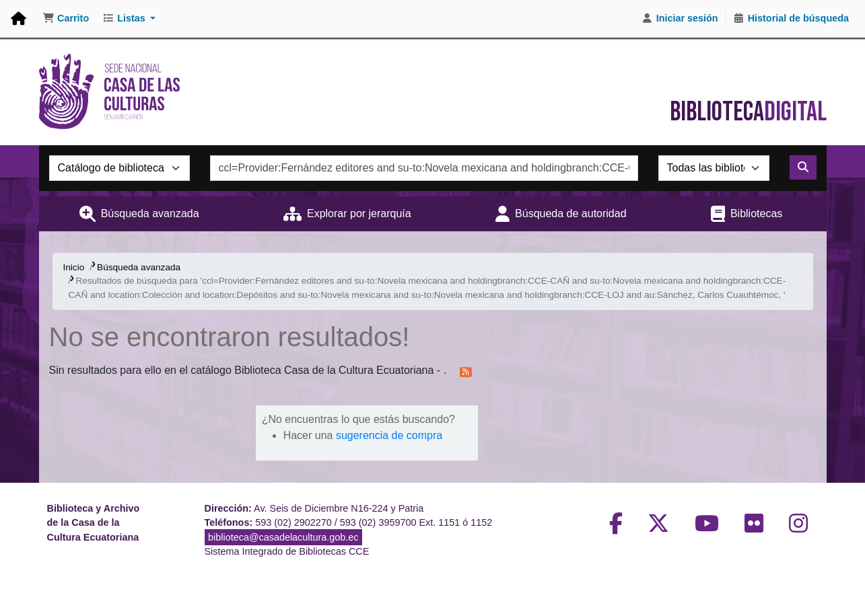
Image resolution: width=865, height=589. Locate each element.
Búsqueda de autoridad (570, 213)
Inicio (74, 267)
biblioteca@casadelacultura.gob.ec (283, 537)
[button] (65, 19)
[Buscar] (803, 167)
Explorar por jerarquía (359, 213)
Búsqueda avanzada (150, 213)
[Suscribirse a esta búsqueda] (466, 371)
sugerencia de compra (389, 435)
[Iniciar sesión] (680, 19)
